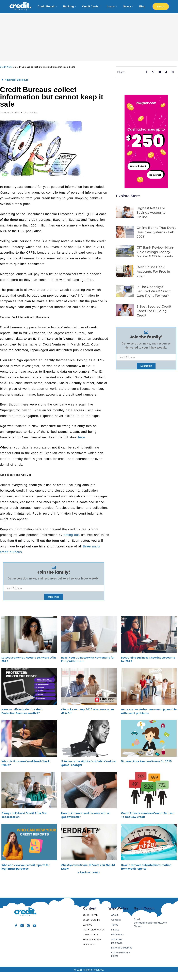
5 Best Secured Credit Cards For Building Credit (154, 309)
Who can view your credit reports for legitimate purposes (25, 865)
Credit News (6, 65)
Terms (114, 923)
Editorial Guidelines (121, 946)
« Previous (84, 870)
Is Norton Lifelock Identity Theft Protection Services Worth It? (22, 709)
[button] (53, 78)
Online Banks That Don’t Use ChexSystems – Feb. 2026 (156, 230)
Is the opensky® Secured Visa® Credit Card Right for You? (154, 289)
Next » (96, 870)
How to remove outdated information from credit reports (146, 865)
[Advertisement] (89, 34)
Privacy (115, 928)
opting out (71, 533)
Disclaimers (117, 933)
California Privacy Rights (121, 953)
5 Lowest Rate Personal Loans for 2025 (146, 760)
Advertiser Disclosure (17, 78)
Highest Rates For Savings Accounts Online (151, 211)
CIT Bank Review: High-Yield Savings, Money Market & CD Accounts (155, 250)
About (114, 913)
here (81, 436)
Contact (116, 918)
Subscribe (54, 595)
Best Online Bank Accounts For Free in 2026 (153, 270)
